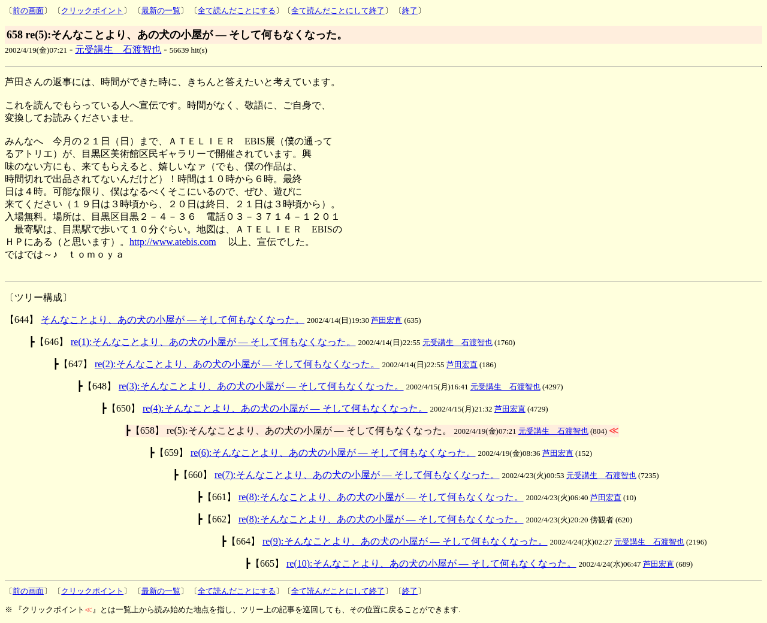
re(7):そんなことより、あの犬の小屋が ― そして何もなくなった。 (357, 475)
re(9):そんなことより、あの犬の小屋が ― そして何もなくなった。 (405, 541)
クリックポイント (92, 10)
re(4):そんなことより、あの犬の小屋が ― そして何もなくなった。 (285, 408)
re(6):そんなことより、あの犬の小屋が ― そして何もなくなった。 (333, 452)
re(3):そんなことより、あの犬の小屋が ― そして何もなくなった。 (261, 386)
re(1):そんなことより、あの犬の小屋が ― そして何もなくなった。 (213, 342)
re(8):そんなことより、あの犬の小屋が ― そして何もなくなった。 (381, 497)
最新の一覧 (160, 10)
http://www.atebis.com (172, 242)
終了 (410, 10)
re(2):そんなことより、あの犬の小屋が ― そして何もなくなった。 (237, 364)
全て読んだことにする (237, 10)
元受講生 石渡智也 (118, 49)
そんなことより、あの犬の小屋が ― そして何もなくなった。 (172, 319)
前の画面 (28, 10)
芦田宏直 (386, 320)
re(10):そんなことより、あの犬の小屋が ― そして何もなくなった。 (431, 563)
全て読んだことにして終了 (338, 10)
